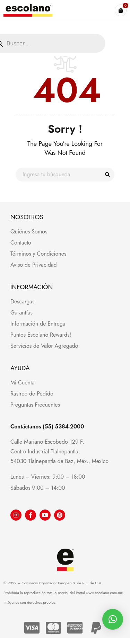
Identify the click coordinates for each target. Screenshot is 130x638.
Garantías (21, 313)
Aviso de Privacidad (33, 265)
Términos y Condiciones (38, 254)
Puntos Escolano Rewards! (40, 335)
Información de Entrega (38, 324)
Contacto (20, 243)
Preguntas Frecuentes (35, 405)
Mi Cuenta (22, 383)
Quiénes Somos (28, 232)
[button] (112, 619)
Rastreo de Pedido (31, 394)
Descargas (22, 301)
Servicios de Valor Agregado (44, 346)
